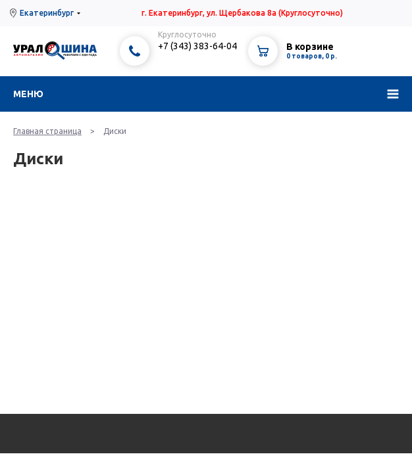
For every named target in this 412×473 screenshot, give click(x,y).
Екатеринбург (47, 13)
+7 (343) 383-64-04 (197, 46)
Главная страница (47, 131)
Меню (28, 94)
